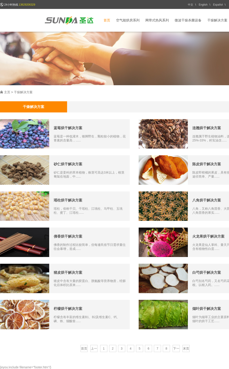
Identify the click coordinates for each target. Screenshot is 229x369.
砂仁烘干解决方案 (68, 164)
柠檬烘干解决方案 (68, 309)
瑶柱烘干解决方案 (68, 200)
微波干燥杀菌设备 (188, 20)
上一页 (94, 349)
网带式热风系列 (157, 20)
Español (218, 4)
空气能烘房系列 (128, 20)
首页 (107, 20)
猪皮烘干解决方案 (68, 272)
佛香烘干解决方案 (68, 236)
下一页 (176, 349)
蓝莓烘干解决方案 (68, 128)
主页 (7, 92)
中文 (190, 4)
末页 (186, 348)
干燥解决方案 (217, 20)
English (203, 4)
